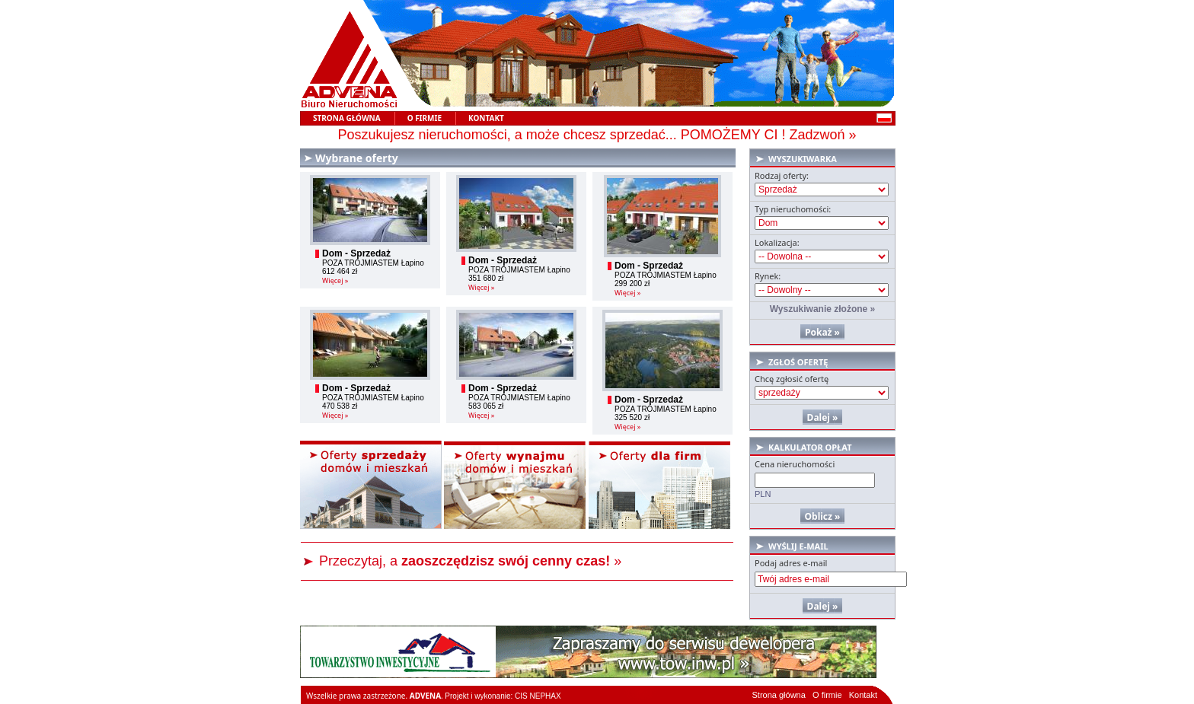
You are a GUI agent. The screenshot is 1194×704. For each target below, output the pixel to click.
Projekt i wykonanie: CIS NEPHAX (502, 696)
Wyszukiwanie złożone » (822, 309)
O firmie (827, 694)
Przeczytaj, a (464, 561)
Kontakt (486, 118)
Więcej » (335, 280)
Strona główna (347, 118)
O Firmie (424, 118)
